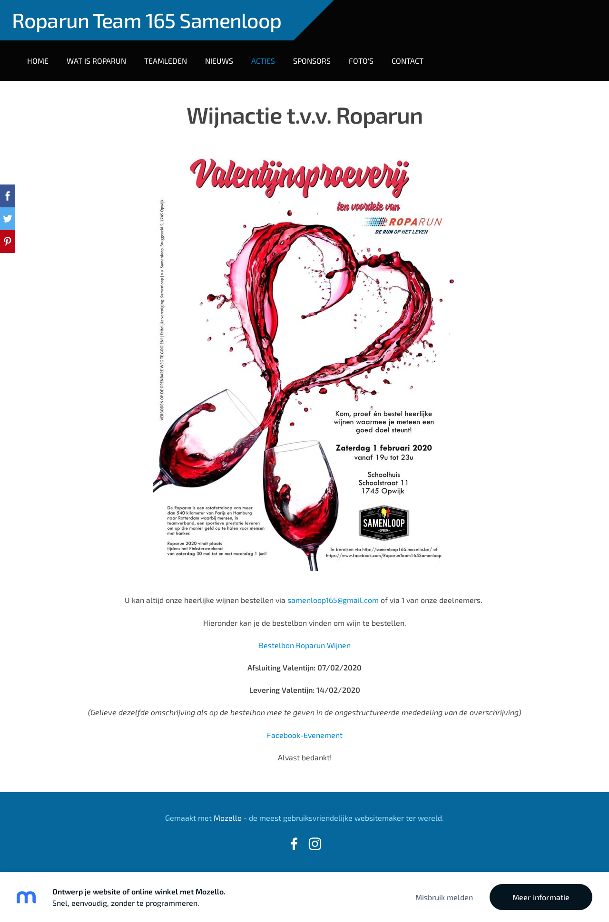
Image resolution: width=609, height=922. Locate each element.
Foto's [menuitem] (361, 60)
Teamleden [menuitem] (165, 60)
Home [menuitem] (38, 60)
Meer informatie (541, 897)
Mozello (228, 817)
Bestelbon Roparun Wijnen (305, 645)
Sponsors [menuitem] (312, 60)
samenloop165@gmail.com (334, 599)
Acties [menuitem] (263, 60)
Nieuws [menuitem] (219, 60)
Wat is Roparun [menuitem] (96, 60)
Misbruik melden (444, 897)
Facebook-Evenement (305, 734)
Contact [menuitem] (407, 60)
